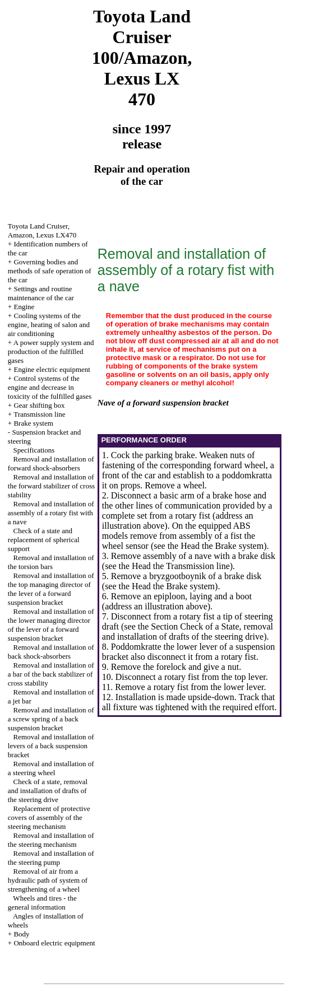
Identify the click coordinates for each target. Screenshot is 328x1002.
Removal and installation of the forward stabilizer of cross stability (51, 486)
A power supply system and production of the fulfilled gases (51, 351)
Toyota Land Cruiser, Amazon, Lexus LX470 (42, 230)
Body (21, 934)
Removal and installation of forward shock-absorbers (51, 463)
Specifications (34, 450)
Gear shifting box (38, 405)
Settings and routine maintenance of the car (41, 293)
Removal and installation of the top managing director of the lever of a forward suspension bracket (51, 589)
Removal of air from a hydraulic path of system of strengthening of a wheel (47, 880)
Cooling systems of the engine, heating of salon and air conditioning (49, 324)
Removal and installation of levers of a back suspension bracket (51, 746)
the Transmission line (191, 566)
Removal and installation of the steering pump (51, 857)
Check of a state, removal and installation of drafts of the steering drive (47, 790)
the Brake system (233, 546)
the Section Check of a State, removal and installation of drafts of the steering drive (187, 631)
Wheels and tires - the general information (42, 902)
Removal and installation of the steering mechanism (51, 840)
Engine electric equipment (51, 369)
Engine (23, 306)
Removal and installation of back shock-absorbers (51, 651)
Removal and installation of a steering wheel (51, 768)
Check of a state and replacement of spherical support (44, 539)
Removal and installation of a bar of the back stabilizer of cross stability (51, 674)
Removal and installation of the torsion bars (51, 562)
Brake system (33, 423)
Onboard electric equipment (54, 943)
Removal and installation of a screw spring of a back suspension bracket (51, 719)
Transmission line (39, 414)
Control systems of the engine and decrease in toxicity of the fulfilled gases (49, 387)
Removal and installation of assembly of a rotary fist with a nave (51, 513)
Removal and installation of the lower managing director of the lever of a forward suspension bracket (51, 624)
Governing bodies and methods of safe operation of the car (49, 271)
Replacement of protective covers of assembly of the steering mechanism (49, 817)
